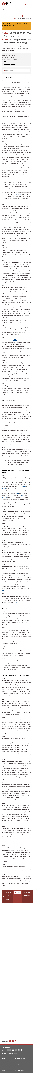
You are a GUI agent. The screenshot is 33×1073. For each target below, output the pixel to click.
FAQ (2, 1064)
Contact (3, 1066)
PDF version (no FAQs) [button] (9, 64)
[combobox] (16, 34)
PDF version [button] (7, 62)
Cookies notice (18, 1068)
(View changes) (14, 59)
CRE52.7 (23, 486)
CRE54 (15, 340)
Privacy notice (18, 1066)
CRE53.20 (4, 590)
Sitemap (3, 1062)
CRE (3, 9)
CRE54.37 (18, 194)
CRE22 (17, 493)
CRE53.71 (4, 497)
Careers (3, 1068)
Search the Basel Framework (23, 18)
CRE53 (16, 602)
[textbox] (16, 34)
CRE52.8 (4, 489)
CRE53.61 (22, 495)
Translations (4, 1070)
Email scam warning (19, 1070)
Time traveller (27, 16)
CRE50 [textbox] (18, 893)
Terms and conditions (19, 1062)
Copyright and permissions (21, 1064)
